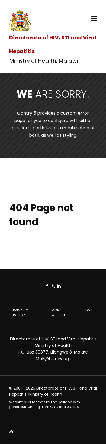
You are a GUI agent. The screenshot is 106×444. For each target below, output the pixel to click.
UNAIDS (73, 407)
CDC (54, 407)
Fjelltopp (65, 402)
